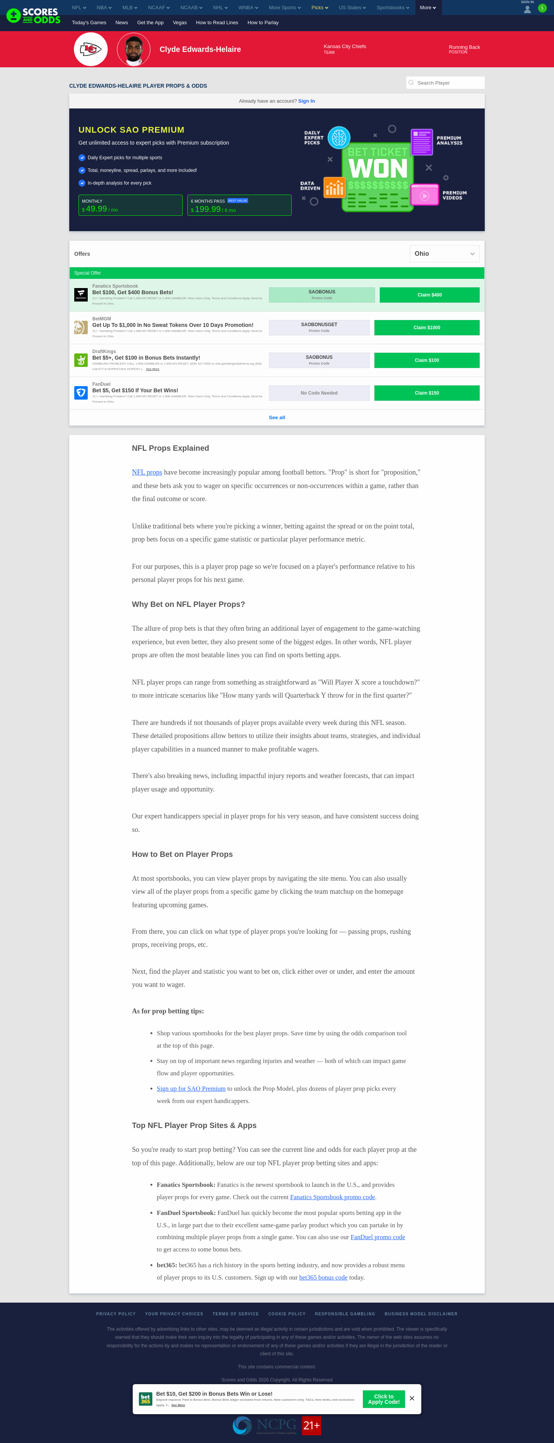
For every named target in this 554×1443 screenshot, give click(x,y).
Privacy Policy (116, 1314)
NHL (220, 7)
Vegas (180, 22)
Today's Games (89, 22)
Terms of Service (236, 1314)
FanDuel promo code (377, 1237)
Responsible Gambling (345, 1314)
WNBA (248, 7)
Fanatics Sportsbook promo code (332, 1197)
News (121, 22)
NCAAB (191, 7)
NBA (104, 7)
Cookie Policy (287, 1314)
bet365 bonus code (323, 1277)
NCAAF (159, 7)
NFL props (147, 472)
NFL (79, 7)
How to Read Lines (217, 22)
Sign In (306, 101)
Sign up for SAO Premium (191, 1088)
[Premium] (542, 11)
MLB (129, 7)
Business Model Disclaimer (421, 1314)
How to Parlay (263, 22)
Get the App (150, 22)
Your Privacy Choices (174, 1314)
